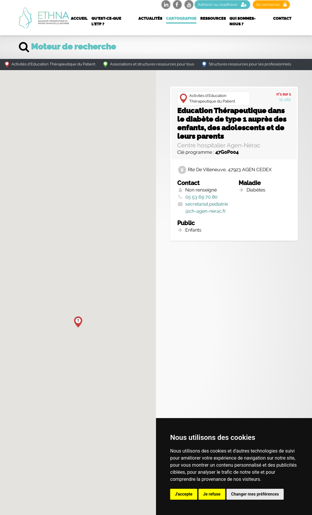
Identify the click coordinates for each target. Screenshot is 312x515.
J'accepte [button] (184, 494)
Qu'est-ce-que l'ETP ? (106, 21)
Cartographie (181, 18)
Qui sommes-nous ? (242, 21)
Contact (282, 18)
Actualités (150, 18)
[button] (78, 322)
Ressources (213, 18)
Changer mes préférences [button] (255, 494)
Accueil (79, 18)
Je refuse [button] (212, 494)
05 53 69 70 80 (201, 197)
